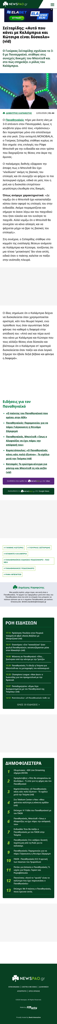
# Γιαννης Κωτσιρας (14, 548)
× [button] (51, 9)
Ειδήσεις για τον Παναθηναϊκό (17, 404)
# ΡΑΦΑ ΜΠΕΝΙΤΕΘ (12, 574)
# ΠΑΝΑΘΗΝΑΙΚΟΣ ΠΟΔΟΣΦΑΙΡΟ (19, 568)
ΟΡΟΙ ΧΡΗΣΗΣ (34, 991)
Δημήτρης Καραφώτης (31, 587)
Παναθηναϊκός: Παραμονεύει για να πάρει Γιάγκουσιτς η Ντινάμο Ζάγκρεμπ (27, 427)
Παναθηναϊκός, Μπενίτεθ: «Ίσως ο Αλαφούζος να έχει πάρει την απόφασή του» (26, 440)
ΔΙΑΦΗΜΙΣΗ (43, 987)
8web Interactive (35, 1017)
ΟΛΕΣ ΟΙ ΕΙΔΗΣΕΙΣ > (28, 705)
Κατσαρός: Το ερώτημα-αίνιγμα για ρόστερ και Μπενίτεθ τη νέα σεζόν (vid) (26, 468)
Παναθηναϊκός (15, 119)
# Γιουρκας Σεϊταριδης (39, 548)
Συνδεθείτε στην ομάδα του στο (28, 481)
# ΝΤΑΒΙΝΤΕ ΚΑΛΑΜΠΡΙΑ (15, 554)
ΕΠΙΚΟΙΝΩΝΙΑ (14, 987)
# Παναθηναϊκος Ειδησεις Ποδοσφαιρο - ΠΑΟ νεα (26, 561)
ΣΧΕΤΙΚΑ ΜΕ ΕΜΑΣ (29, 987)
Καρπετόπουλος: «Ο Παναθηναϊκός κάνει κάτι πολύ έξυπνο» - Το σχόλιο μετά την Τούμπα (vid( (27, 454)
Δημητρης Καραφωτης (19, 113)
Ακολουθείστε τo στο (28, 491)
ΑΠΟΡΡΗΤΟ (21, 991)
